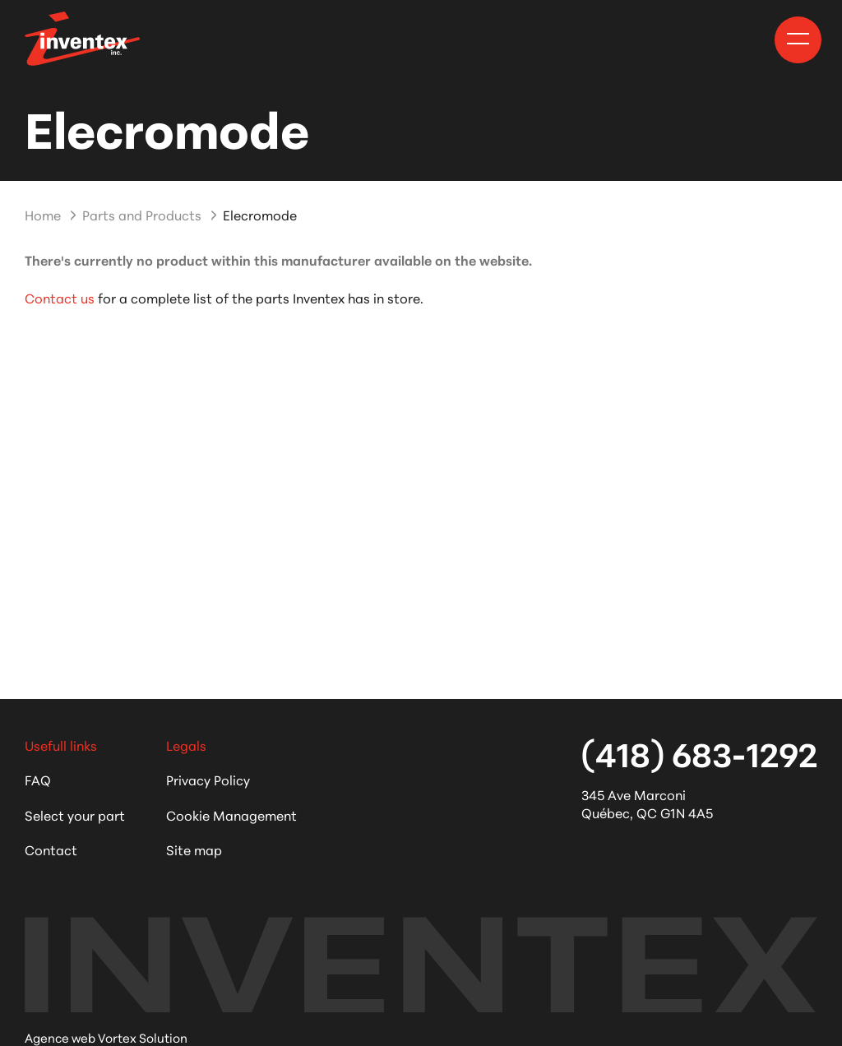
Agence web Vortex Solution (106, 1037)
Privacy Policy (208, 779)
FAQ (38, 779)
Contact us (60, 297)
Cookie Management (231, 814)
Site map (194, 849)
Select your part (75, 814)
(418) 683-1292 (699, 752)
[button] (798, 38)
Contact (51, 849)
